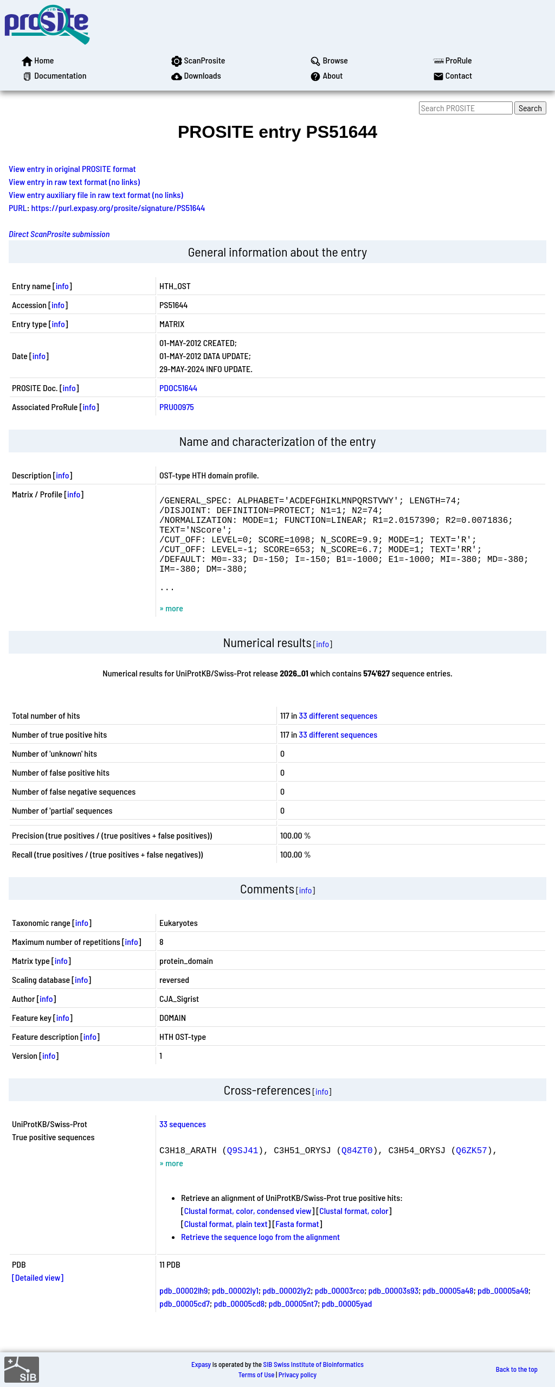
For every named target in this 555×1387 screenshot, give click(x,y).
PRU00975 (176, 406)
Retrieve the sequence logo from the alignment (260, 1256)
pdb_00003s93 (394, 1310)
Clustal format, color (354, 1230)
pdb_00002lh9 (183, 1310)
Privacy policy (298, 1374)
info (62, 285)
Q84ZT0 (357, 1169)
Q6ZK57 (471, 1169)
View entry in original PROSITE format (72, 168)
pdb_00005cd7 (184, 1323)
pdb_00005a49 (502, 1310)
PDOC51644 (178, 387)
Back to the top (517, 1369)
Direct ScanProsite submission (59, 233)
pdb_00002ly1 (235, 1310)
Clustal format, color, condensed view (248, 1230)
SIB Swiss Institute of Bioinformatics (313, 1364)
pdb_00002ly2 (286, 1310)
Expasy (201, 1364)
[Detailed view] (37, 1297)
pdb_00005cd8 (239, 1323)
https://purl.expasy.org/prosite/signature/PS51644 (118, 207)
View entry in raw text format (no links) (74, 181)
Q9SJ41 (243, 1169)
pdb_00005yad (347, 1323)
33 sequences (182, 1143)
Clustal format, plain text (226, 1243)
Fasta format (297, 1243)
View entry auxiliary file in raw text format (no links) (96, 194)
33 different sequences (338, 735)
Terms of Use (256, 1374)
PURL (18, 207)
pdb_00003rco (339, 1310)
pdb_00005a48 (448, 1310)
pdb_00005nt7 (293, 1323)
